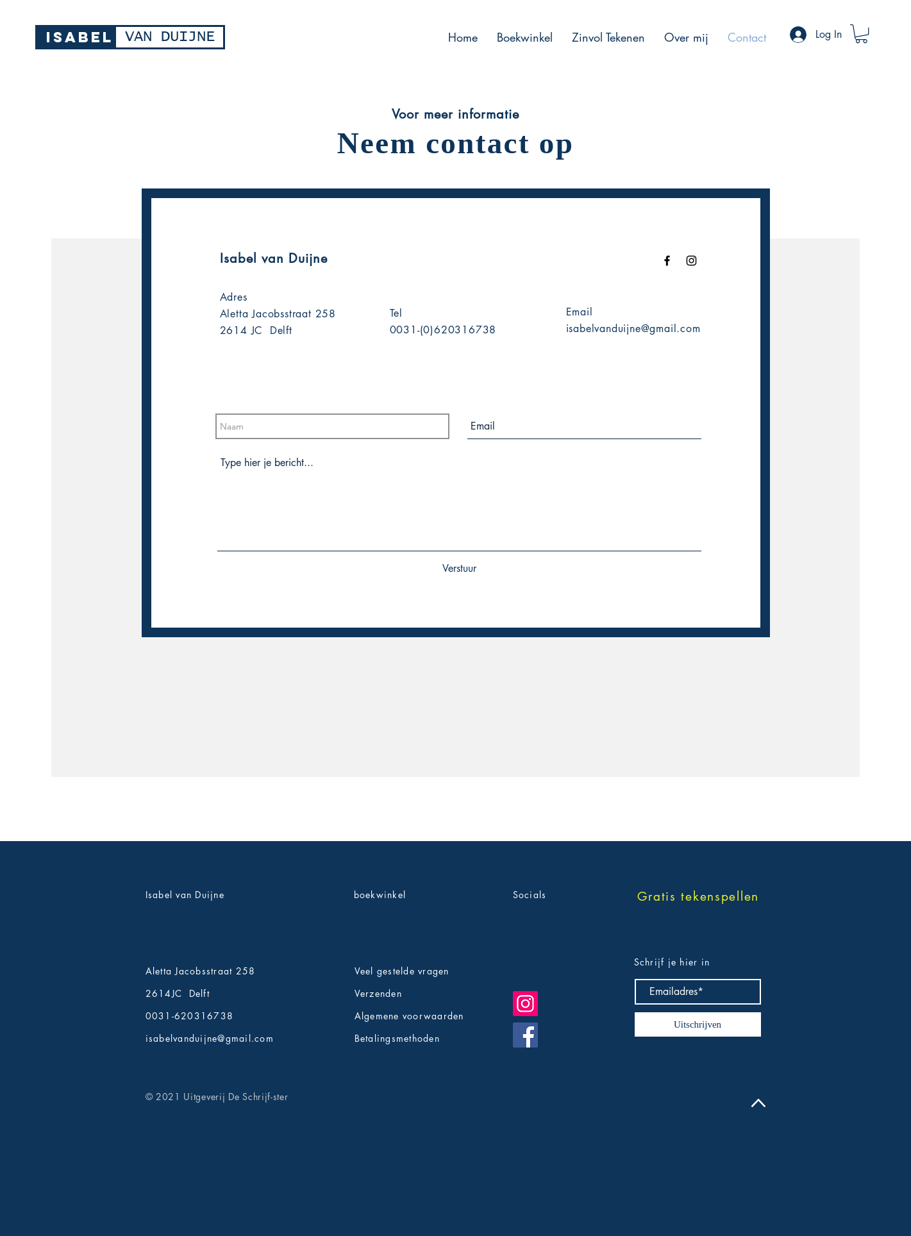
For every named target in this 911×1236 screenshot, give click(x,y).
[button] (861, 33)
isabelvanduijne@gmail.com (633, 328)
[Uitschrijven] (698, 1024)
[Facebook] (525, 1035)
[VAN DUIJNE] (169, 37)
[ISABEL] (79, 37)
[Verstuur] (459, 568)
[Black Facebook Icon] (667, 260)
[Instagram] (525, 1003)
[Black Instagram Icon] (691, 260)
